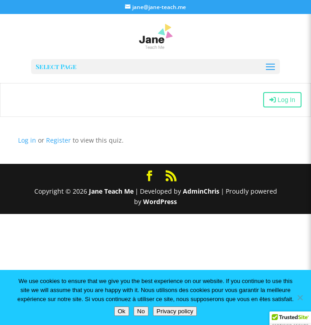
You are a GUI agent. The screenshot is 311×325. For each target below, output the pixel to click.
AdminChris (201, 191)
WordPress (160, 201)
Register (58, 140)
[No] (299, 297)
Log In (282, 99)
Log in (27, 140)
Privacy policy (175, 311)
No (141, 311)
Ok (121, 311)
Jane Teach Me (111, 191)
